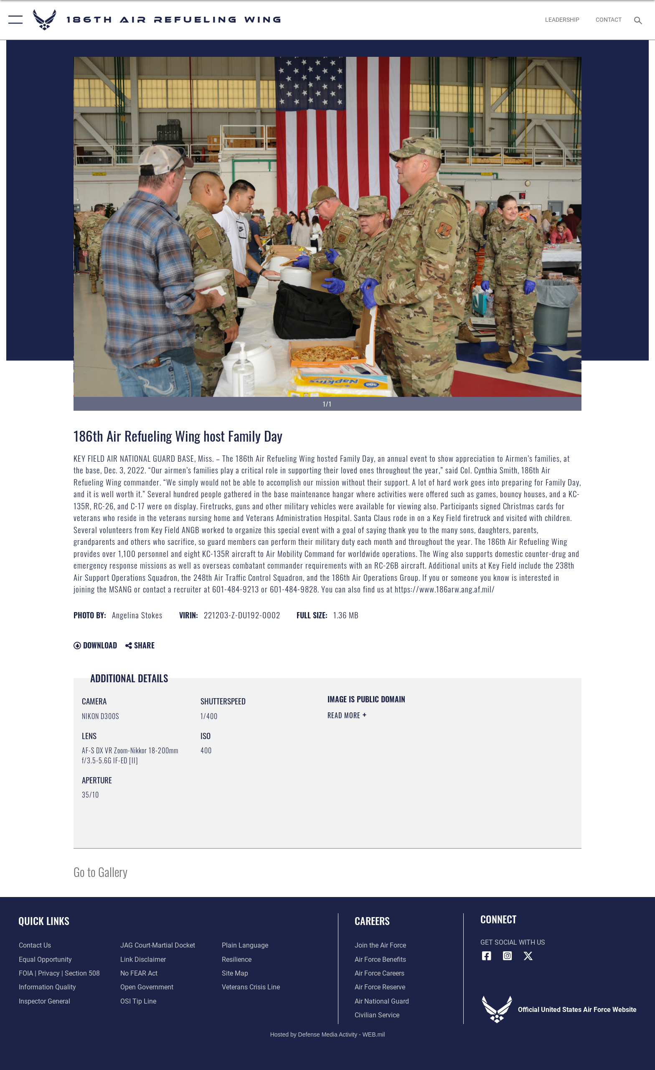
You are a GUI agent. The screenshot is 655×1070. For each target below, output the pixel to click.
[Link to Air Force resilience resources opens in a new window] (236, 959)
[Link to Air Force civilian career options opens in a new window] (377, 1015)
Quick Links (43, 920)
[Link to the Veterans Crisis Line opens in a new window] (251, 987)
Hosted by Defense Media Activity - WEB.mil (327, 1034)
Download (95, 645)
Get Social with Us (512, 942)
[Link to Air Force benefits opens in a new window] (380, 959)
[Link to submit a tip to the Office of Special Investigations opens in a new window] (138, 1001)
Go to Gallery (100, 871)
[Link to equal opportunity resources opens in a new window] (44, 959)
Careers (372, 920)
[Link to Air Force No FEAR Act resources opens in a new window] (138, 973)
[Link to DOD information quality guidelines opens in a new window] (47, 987)
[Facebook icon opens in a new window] (486, 956)
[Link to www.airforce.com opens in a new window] (380, 945)
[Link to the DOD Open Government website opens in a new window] (146, 987)
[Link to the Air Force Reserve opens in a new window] (380, 987)
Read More (345, 715)
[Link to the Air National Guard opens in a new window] (382, 1001)
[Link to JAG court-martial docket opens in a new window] (157, 945)
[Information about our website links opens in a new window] (143, 959)
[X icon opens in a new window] (528, 956)
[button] (13, 20)
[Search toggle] (639, 19)
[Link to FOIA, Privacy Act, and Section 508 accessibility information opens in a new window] (58, 973)
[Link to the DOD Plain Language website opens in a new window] (245, 945)
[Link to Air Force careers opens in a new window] (379, 973)
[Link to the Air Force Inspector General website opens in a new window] (44, 1001)
